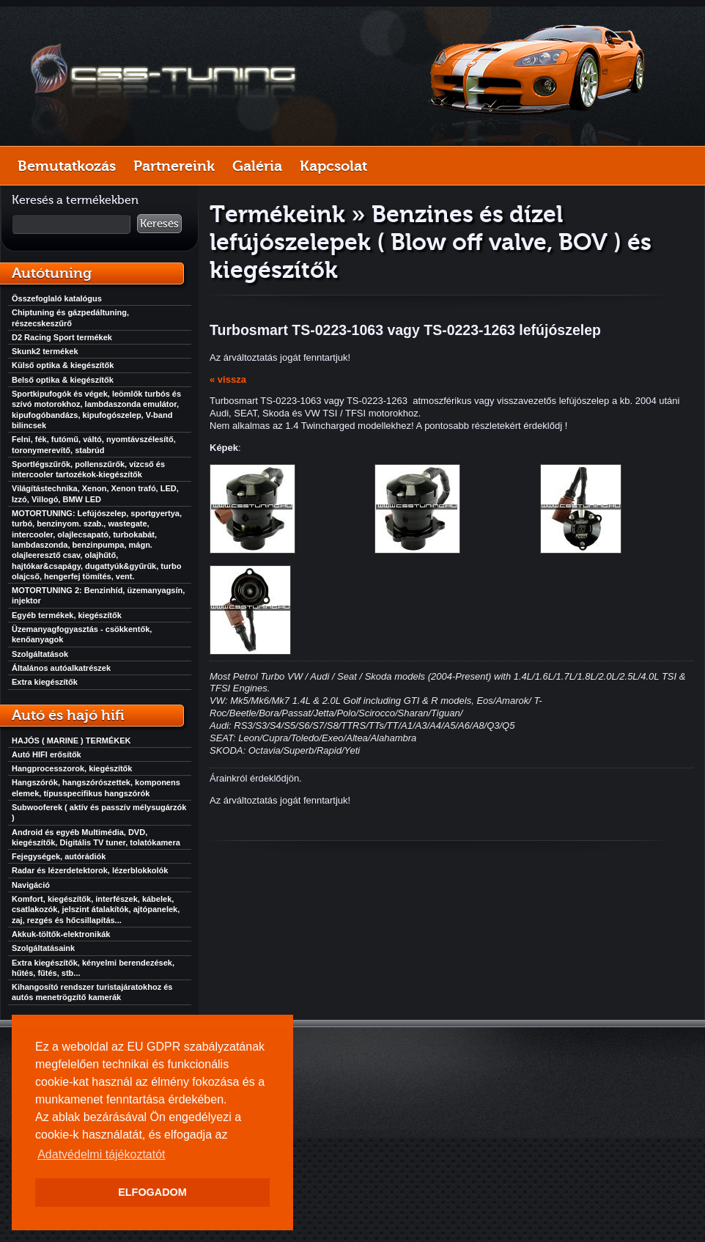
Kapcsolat (333, 165)
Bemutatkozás (67, 165)
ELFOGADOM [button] (152, 1192)
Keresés (159, 223)
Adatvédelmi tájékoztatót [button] (101, 1154)
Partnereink (174, 165)
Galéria (257, 165)
